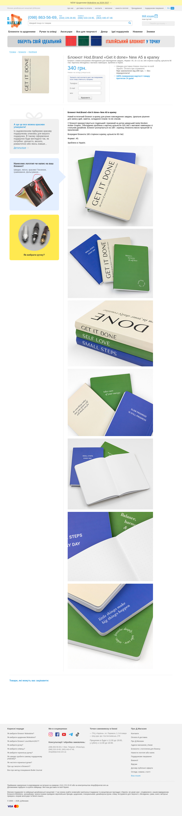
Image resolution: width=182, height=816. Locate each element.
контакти (98, 8)
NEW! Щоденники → (90, 3)
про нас (70, 8)
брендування (137, 8)
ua (172, 8)
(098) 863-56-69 (42, 17)
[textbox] (78, 23)
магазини (108, 8)
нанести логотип (121, 8)
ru (168, 8)
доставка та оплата (84, 8)
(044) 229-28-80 (65, 785)
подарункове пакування (154, 8)
